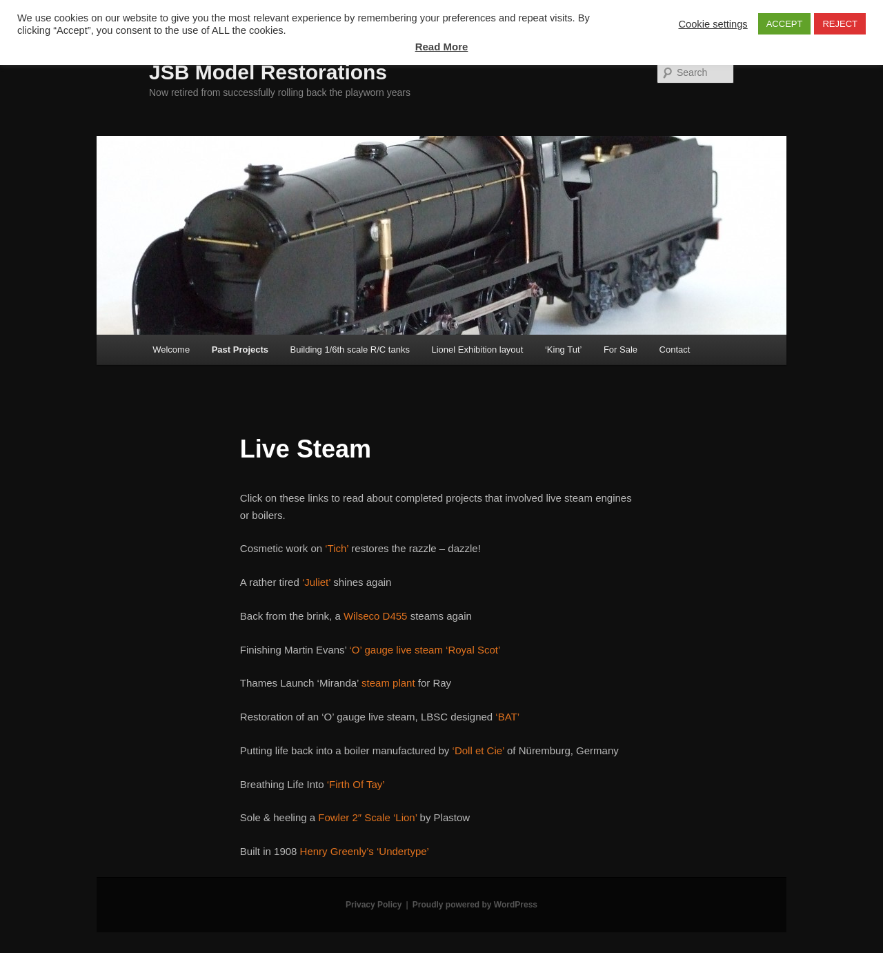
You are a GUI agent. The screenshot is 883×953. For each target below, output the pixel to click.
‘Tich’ (336, 548)
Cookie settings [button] (712, 24)
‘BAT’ (507, 717)
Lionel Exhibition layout (477, 349)
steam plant (388, 683)
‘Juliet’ (316, 582)
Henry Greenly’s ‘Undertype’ (364, 851)
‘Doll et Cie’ (478, 750)
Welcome (171, 349)
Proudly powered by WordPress (475, 905)
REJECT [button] (839, 24)
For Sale (620, 349)
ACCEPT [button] (784, 24)
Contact (675, 349)
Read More (441, 46)
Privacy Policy (373, 905)
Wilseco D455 (376, 616)
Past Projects (240, 349)
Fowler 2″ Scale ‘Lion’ (367, 817)
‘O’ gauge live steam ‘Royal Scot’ (425, 650)
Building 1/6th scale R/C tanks (350, 349)
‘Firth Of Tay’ (356, 784)
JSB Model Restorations (268, 72)
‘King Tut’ (563, 349)
